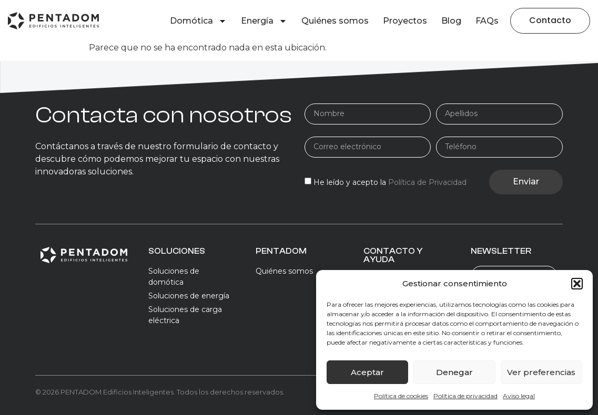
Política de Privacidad (427, 182)
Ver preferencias (541, 372)
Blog (451, 21)
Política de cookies (401, 396)
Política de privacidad (465, 396)
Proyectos (405, 21)
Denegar (454, 372)
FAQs (487, 21)
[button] (577, 283)
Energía (264, 21)
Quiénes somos (335, 21)
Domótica (198, 21)
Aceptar (367, 372)
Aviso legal (519, 396)
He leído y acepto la (390, 182)
